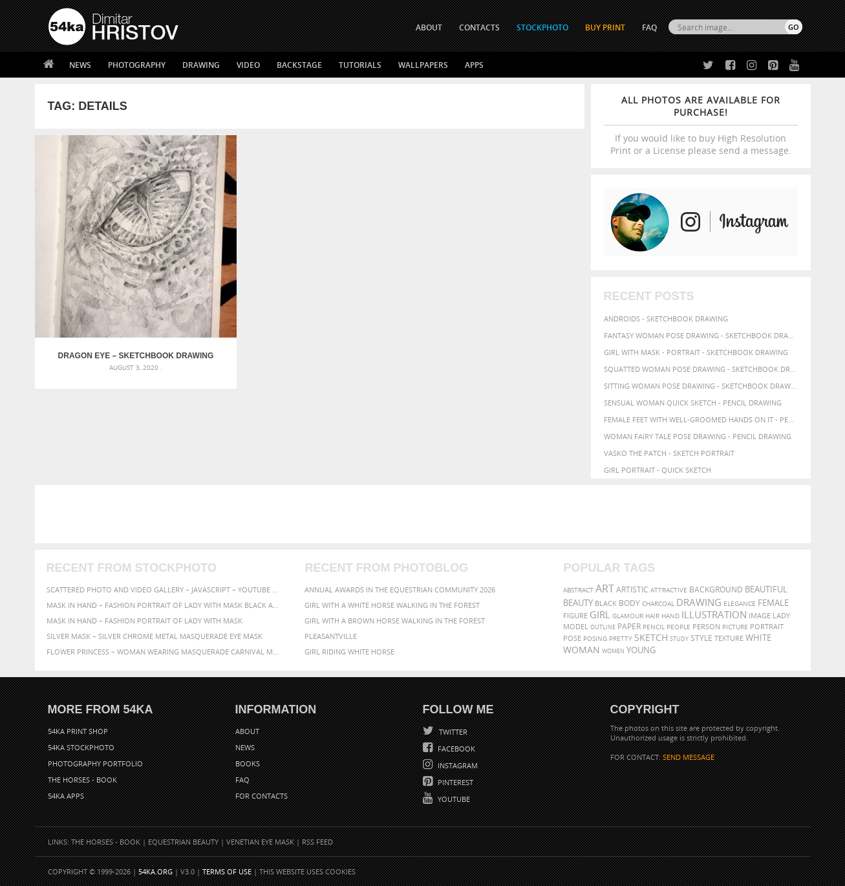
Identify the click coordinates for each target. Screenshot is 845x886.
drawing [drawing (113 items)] (699, 602)
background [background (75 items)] (716, 589)
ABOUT (429, 27)
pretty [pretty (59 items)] (620, 638)
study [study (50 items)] (679, 638)
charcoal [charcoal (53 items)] (658, 604)
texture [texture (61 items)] (728, 638)
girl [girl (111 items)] (600, 615)
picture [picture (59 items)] (735, 626)
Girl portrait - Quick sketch (657, 470)
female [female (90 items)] (773, 603)
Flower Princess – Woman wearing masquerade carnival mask (164, 651)
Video (248, 64)
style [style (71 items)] (701, 638)
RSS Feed (317, 842)
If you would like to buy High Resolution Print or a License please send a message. (701, 125)
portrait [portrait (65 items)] (767, 626)
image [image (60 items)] (760, 615)
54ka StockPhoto (81, 747)
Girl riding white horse (349, 651)
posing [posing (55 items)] (595, 638)
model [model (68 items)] (575, 626)
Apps (474, 64)
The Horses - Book (82, 779)
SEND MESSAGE (688, 757)
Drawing (201, 64)
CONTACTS (479, 27)
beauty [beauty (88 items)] (578, 603)
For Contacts (261, 796)
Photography (137, 64)
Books (247, 763)
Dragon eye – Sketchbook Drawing (103, 291)
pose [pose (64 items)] (572, 638)
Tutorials (360, 64)
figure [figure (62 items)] (575, 615)
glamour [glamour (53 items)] (627, 616)
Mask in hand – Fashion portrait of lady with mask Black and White (164, 605)
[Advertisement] (425, 514)
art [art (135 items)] (604, 588)
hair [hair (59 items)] (652, 615)
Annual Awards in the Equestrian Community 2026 (400, 589)
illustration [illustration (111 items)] (714, 615)
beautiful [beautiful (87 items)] (766, 589)
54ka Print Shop (78, 731)
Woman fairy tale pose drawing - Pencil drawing (697, 436)
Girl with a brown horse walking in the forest (395, 620)
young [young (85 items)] (641, 650)
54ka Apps (66, 796)
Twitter (452, 732)
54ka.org (155, 871)
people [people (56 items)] (678, 626)
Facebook (455, 748)
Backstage (299, 64)
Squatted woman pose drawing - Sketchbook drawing (701, 369)
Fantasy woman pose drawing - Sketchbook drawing (701, 335)
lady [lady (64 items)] (781, 615)
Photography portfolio (95, 763)
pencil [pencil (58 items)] (654, 626)
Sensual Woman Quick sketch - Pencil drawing (693, 402)
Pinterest (454, 782)
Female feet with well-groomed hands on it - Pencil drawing (701, 419)
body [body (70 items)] (629, 603)
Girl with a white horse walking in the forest (392, 605)
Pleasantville (331, 636)
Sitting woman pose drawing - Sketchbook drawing (701, 386)
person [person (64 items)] (706, 626)
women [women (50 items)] (613, 651)
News (80, 64)
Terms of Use (226, 871)
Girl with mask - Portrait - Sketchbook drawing (696, 352)
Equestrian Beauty (183, 842)
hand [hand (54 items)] (670, 616)
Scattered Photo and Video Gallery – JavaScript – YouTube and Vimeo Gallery (164, 589)
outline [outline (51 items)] (602, 627)
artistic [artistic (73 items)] (632, 589)
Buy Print (605, 27)
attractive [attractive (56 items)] (668, 589)
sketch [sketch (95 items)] (651, 637)
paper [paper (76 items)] (629, 626)
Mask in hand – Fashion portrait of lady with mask (144, 620)
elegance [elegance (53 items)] (739, 604)
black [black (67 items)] (606, 603)
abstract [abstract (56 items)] (578, 589)
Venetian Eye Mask (260, 842)
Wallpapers (423, 64)
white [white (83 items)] (758, 637)
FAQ (649, 27)
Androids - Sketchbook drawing (666, 318)
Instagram (457, 765)
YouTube (453, 799)
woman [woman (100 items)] (581, 649)
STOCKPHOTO (542, 27)
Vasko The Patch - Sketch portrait (669, 453)
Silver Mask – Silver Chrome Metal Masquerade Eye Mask (154, 636)
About (247, 731)
